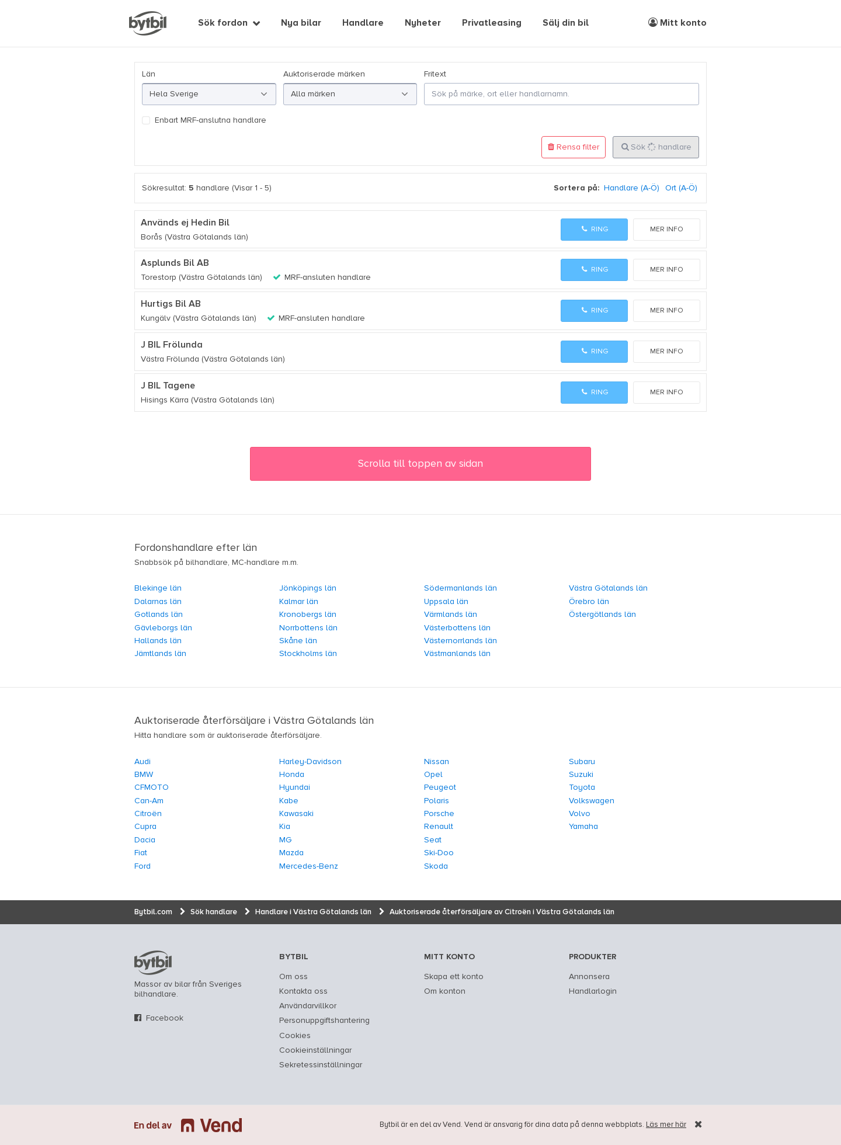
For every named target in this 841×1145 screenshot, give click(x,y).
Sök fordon (223, 23)
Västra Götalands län (608, 588)
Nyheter (423, 23)
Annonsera (589, 977)
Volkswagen (591, 801)
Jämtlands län (160, 654)
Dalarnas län (158, 602)
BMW (143, 775)
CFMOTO (151, 787)
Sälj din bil (566, 23)
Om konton (444, 991)
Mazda (291, 853)
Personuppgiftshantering (324, 1020)
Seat (433, 840)
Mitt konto (677, 23)
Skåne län (298, 641)
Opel (433, 775)
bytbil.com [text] (153, 962)
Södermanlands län (460, 588)
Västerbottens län (457, 628)
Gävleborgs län (163, 628)
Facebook (164, 1018)
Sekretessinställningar (320, 1065)
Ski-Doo (439, 853)
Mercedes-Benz (308, 866)
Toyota (582, 787)
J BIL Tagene (168, 386)
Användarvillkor (307, 1006)
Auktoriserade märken (324, 74)
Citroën (148, 814)
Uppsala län (446, 602)
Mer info (666, 229)
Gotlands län (158, 614)
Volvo (579, 814)
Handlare (363, 23)
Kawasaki (296, 814)
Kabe (288, 801)
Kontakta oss (303, 991)
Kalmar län (298, 602)
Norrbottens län (308, 628)
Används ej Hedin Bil (185, 223)
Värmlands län (450, 614)
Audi (142, 762)
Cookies (295, 1036)
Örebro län (589, 602)
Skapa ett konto (454, 977)
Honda (291, 775)
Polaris (436, 801)
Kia (284, 827)
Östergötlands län (602, 614)
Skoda (436, 866)
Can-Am (149, 801)
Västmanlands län (457, 654)
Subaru (582, 762)
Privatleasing (492, 23)
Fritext (435, 74)
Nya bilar (301, 23)
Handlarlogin (593, 991)
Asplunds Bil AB (175, 263)
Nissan (436, 762)
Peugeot (440, 787)
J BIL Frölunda (172, 345)
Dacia (144, 840)
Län (148, 74)
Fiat (140, 853)
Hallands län (158, 641)
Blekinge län (158, 588)
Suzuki (581, 775)
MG (285, 840)
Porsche (439, 814)
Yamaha (583, 827)
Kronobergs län (307, 614)
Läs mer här (666, 1125)
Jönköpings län (307, 588)
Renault (438, 827)
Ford (142, 866)
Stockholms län (308, 654)
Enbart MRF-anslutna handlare (210, 120)
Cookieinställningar (315, 1050)
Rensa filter (573, 147)
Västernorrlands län (460, 641)
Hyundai (294, 787)
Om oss (293, 977)
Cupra (145, 827)
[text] (147, 23)
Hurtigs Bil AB (171, 304)
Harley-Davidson (310, 762)
